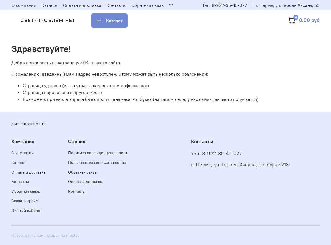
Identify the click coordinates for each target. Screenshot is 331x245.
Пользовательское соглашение (97, 162)
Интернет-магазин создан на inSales (45, 235)
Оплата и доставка (82, 5)
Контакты (116, 5)
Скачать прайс (24, 200)
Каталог (49, 5)
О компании (23, 5)
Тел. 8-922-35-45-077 (224, 5)
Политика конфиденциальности (97, 152)
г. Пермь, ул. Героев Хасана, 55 (288, 5)
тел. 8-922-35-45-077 (216, 153)
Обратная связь (147, 5)
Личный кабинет (26, 210)
